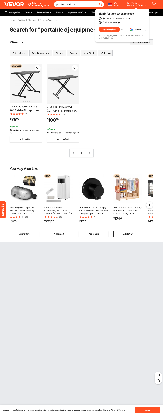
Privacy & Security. (118, 410)
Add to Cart (26, 139)
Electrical (21, 20)
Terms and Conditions (134, 35)
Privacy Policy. (107, 38)
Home (12, 20)
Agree (147, 410)
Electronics (32, 20)
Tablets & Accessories (49, 20)
